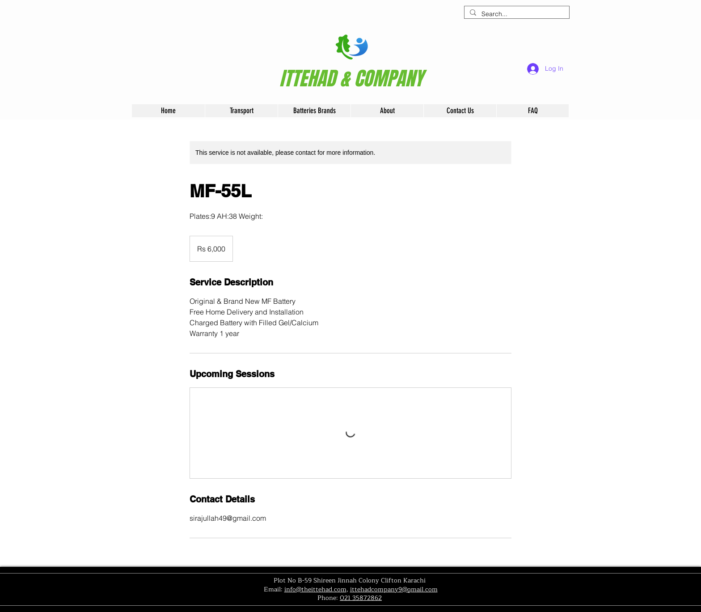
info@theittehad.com (315, 589)
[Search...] (515, 14)
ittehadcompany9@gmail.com (394, 589)
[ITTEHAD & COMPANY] (351, 78)
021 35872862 (361, 598)
